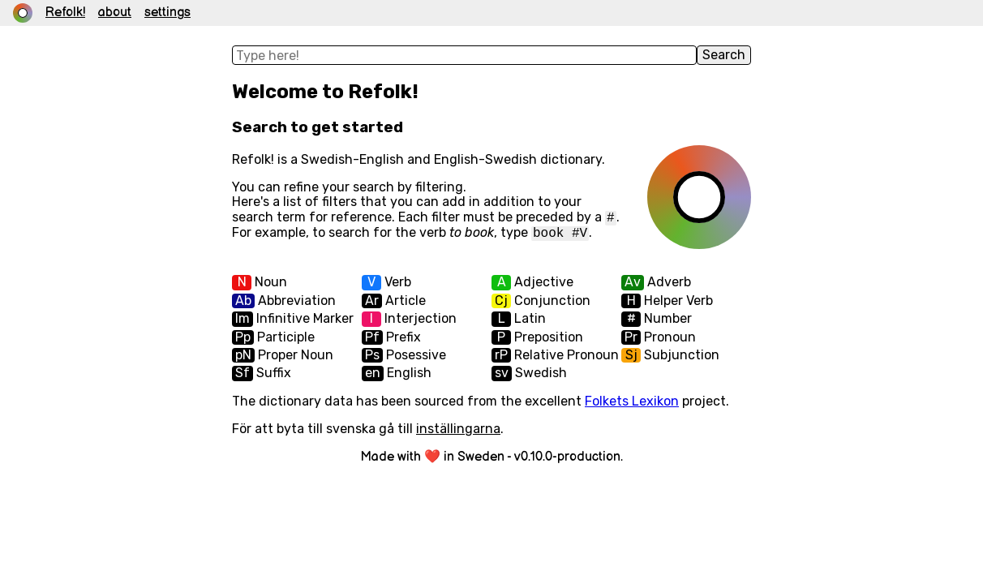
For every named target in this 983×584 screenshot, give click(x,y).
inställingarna (458, 428)
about (114, 13)
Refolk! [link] (65, 13)
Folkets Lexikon (632, 401)
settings (167, 13)
